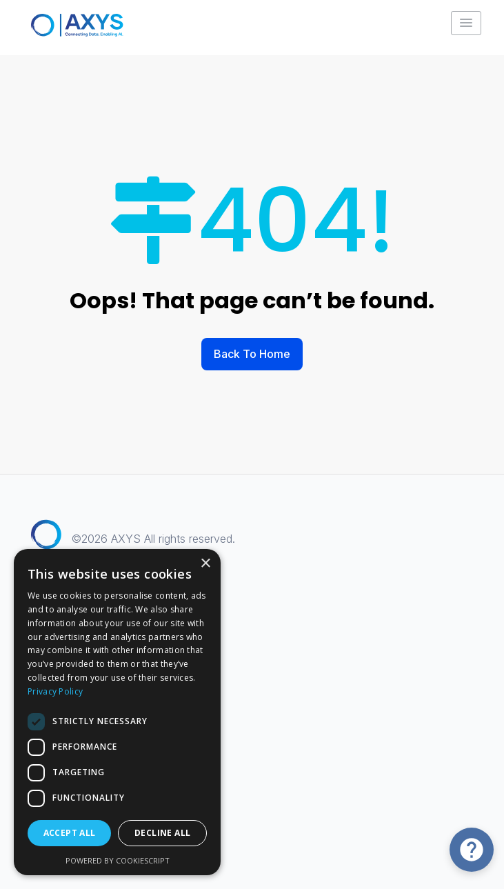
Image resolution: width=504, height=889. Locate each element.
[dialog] (117, 712)
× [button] (205, 564)
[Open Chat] (472, 850)
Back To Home (252, 354)
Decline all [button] (162, 833)
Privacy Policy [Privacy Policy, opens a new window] (55, 691)
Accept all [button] (69, 833)
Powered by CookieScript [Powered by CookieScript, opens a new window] (117, 860)
